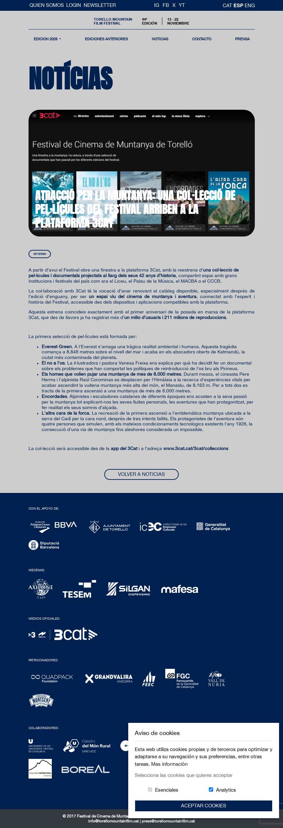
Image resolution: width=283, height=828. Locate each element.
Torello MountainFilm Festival (113, 21)
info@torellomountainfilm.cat (114, 821)
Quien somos (47, 5)
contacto (201, 39)
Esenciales (166, 790)
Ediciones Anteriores (106, 39)
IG (156, 5)
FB (166, 5)
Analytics (226, 790)
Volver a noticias (141, 474)
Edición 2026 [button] (46, 39)
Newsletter (100, 5)
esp (239, 5)
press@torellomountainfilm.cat (168, 821)
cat (228, 5)
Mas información (169, 764)
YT (182, 5)
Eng (250, 5)
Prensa (242, 39)
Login (73, 5)
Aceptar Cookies (203, 805)
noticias (160, 39)
